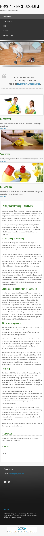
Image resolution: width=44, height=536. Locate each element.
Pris (4, 26)
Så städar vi (7, 21)
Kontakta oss (8, 35)
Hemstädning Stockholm (19, 6)
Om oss (5, 31)
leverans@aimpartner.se (28, 84)
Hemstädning (7, 16)
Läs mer (3, 128)
